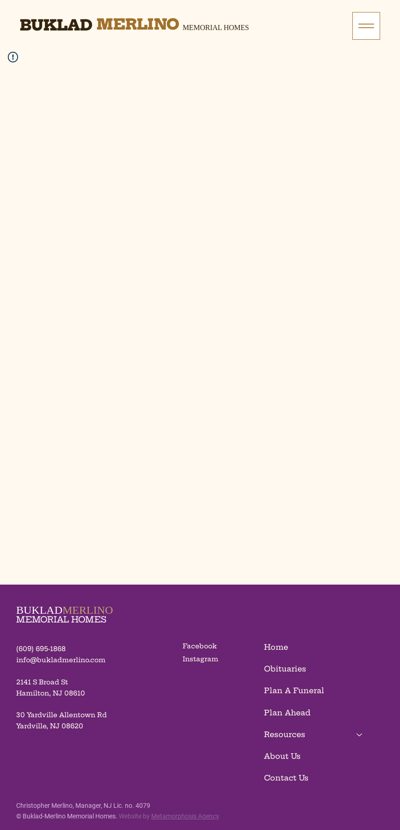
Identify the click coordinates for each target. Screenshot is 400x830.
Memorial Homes (216, 27)
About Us (282, 756)
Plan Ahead (287, 712)
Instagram (200, 659)
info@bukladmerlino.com (60, 660)
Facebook (200, 646)
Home (276, 647)
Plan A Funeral (294, 690)
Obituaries (285, 668)
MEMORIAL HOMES (61, 619)
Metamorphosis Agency (185, 816)
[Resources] (359, 734)
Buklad (56, 25)
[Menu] (366, 26)
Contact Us (286, 777)
